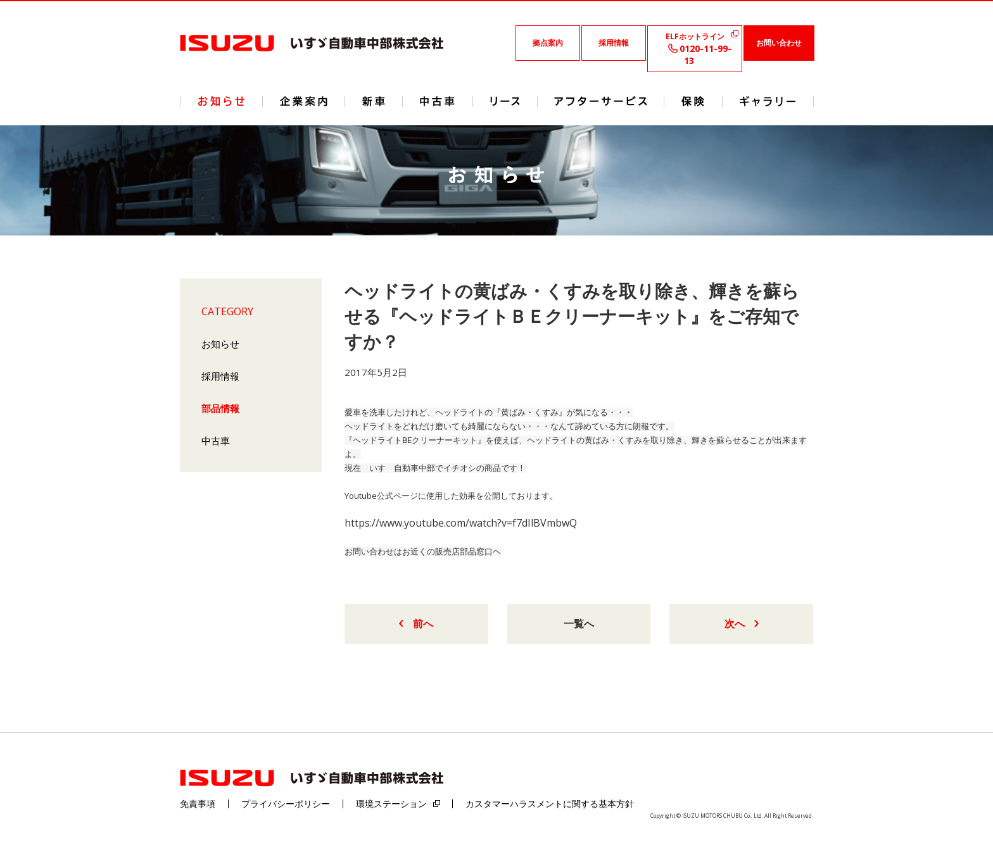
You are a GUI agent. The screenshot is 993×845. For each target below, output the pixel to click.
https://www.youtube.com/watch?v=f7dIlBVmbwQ (461, 523)
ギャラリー (768, 101)
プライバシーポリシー (285, 804)
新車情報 (373, 101)
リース (505, 101)
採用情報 (613, 42)
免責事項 (197, 804)
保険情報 (693, 101)
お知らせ (220, 343)
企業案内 (303, 101)
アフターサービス (600, 101)
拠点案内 (548, 42)
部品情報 (220, 408)
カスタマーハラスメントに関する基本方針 (549, 804)
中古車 (215, 440)
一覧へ (579, 623)
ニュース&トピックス (221, 101)
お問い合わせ (779, 42)
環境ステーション (391, 804)
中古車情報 (437, 101)
